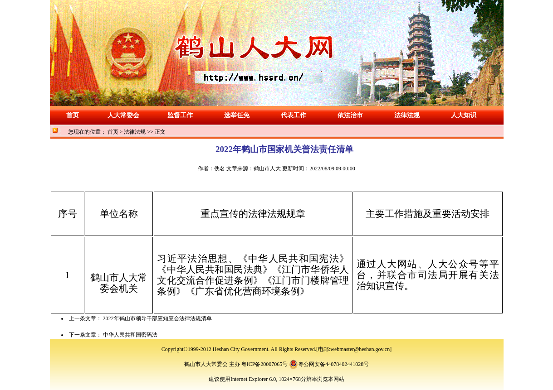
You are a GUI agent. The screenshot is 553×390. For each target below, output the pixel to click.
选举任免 (237, 115)
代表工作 (293, 115)
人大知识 (463, 115)
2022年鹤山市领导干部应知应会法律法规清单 (157, 318)
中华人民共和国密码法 (130, 335)
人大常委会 (123, 115)
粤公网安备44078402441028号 (329, 364)
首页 (72, 115)
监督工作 (180, 115)
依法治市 (350, 115)
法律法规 (407, 115)
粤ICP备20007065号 (264, 364)
